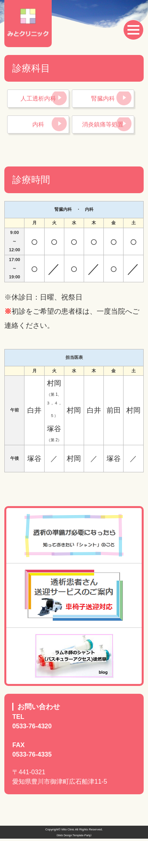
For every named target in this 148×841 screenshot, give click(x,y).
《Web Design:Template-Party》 (74, 838)
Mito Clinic (68, 832)
